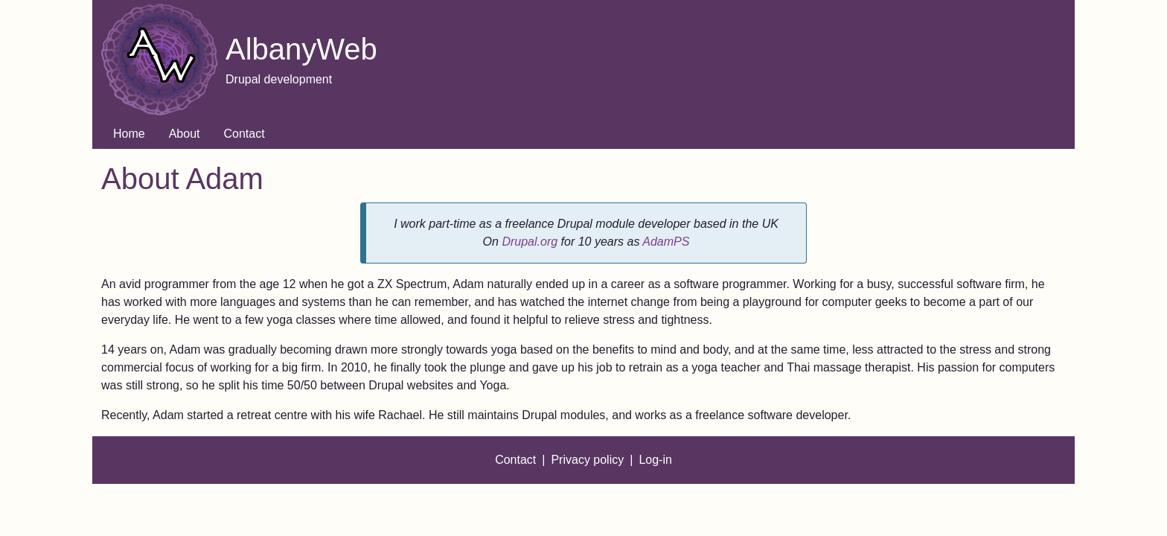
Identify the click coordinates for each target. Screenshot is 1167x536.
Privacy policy (587, 459)
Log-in (655, 459)
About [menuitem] (184, 133)
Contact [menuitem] (244, 133)
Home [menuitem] (129, 133)
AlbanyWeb (301, 49)
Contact (515, 459)
